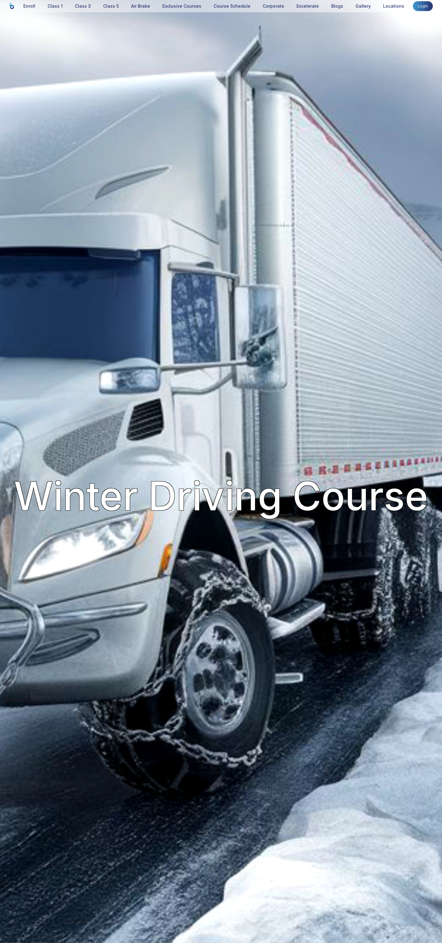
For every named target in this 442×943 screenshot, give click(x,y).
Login (423, 6)
